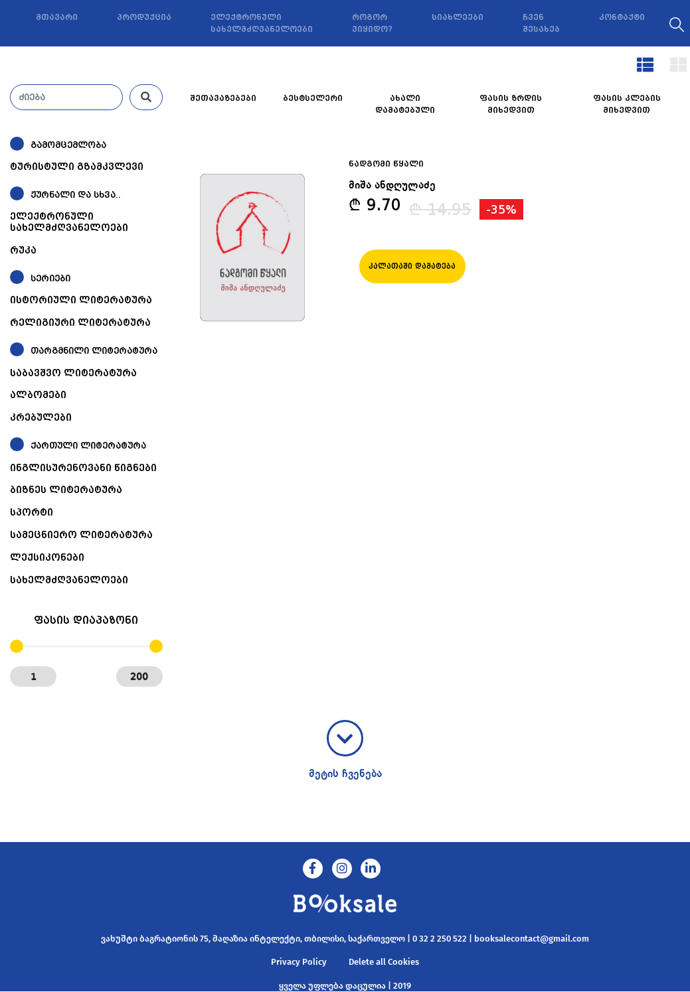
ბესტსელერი (313, 98)
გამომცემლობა (68, 145)
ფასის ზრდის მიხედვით (510, 104)
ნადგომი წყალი (386, 164)
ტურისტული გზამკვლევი (76, 166)
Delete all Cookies (384, 962)
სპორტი (31, 512)
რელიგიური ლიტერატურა (80, 322)
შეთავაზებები (223, 98)
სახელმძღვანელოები (69, 580)
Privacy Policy (299, 962)
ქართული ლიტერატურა (88, 446)
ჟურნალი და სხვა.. (76, 195)
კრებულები (41, 417)
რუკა (23, 250)
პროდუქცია (144, 17)
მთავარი (57, 17)
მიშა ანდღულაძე (392, 185)
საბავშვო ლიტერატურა (73, 373)
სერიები (50, 278)
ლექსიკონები (47, 557)
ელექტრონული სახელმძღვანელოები (262, 23)
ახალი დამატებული (405, 104)
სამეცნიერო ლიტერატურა (81, 535)
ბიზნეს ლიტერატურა (66, 489)
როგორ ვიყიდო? (372, 23)
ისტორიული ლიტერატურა (81, 300)
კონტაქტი (622, 17)
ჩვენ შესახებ (541, 23)
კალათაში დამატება (412, 266)
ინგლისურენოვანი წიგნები (83, 467)
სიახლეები (457, 17)
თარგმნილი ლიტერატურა (94, 351)
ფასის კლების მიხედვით (627, 104)
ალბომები (38, 395)
